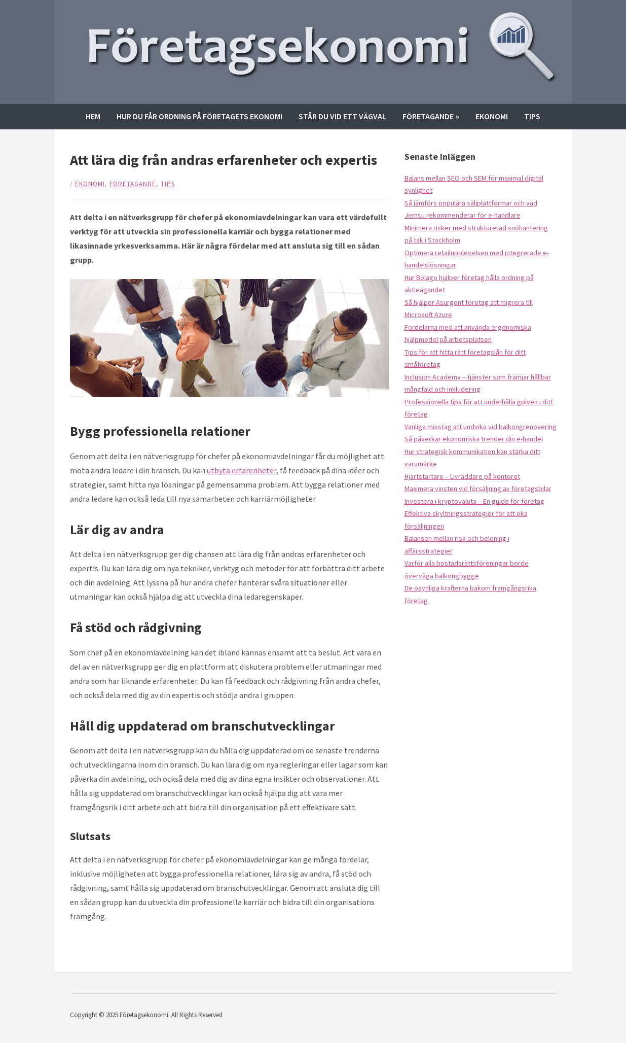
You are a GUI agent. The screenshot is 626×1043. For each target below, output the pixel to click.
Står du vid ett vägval (342, 116)
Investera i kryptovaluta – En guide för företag (474, 501)
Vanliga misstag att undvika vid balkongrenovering (480, 426)
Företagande (430, 116)
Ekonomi (491, 116)
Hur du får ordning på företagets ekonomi (199, 116)
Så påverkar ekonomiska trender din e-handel (473, 438)
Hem (93, 116)
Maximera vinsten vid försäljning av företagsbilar (477, 488)
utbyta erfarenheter (241, 470)
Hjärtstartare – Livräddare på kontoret (462, 476)
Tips (532, 116)
